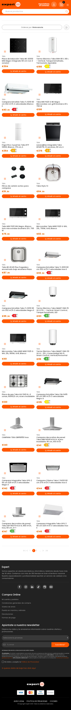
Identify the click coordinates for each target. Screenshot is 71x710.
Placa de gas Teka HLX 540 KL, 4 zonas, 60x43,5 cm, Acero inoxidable (18, 395)
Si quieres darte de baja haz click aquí (19, 668)
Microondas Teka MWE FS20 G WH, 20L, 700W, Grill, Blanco (51, 227)
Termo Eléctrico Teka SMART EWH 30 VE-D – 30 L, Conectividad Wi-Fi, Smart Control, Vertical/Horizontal (52, 353)
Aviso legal (19, 701)
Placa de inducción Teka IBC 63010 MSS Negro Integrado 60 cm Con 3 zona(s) (17, 61)
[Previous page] (24, 550)
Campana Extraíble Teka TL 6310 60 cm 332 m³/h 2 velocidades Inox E (52, 268)
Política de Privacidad (62, 658)
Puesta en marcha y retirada (13, 610)
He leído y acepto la (20, 662)
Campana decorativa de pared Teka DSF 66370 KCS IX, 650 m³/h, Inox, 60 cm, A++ (16, 525)
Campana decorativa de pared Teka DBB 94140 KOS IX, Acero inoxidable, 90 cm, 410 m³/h (50, 439)
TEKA (3, 56)
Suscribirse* (60, 644)
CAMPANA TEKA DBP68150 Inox (15, 437)
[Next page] (43, 550)
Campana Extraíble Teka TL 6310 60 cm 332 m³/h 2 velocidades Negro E (18, 309)
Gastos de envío (8, 607)
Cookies (53, 701)
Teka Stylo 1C (42, 186)
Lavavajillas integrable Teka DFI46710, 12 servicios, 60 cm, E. (50, 146)
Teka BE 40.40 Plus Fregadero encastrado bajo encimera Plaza (17, 268)
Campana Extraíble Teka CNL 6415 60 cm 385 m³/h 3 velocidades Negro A (51, 396)
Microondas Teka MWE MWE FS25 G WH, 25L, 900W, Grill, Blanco (17, 352)
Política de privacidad (37, 701)
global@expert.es (7, 658)
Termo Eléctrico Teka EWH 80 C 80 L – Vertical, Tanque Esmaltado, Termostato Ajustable (52, 61)
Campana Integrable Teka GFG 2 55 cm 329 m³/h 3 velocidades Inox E (52, 525)
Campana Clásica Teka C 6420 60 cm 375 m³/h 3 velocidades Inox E (52, 481)
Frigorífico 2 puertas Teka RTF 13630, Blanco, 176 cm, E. (15, 146)
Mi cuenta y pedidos (10, 599)
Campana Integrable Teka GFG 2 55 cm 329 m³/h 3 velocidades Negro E (17, 482)
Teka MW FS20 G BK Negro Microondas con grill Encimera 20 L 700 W (52, 104)
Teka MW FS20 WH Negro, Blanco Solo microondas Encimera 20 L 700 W (18, 228)
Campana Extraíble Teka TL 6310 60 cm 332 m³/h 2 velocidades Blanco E (18, 104)
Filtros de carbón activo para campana (15, 187)
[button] (66, 27)
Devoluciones (7, 614)
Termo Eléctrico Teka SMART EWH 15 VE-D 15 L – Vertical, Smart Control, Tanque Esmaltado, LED (52, 310)
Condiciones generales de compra (16, 603)
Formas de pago (9, 617)
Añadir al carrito (18, 71)
